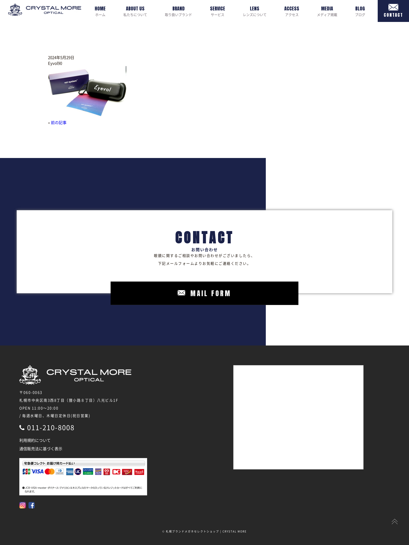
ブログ (360, 11)
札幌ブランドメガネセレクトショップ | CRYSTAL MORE (206, 531)
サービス (217, 11)
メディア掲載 (327, 11)
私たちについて (135, 11)
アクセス (291, 11)
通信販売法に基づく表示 (40, 449)
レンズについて (255, 11)
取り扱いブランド (178, 11)
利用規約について (35, 440)
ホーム (100, 11)
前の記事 (59, 122)
